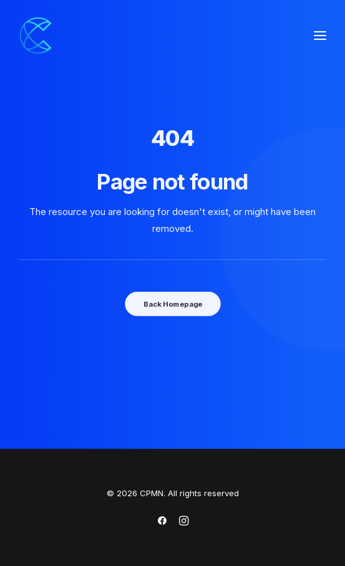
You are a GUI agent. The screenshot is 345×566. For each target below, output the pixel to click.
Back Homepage (172, 303)
